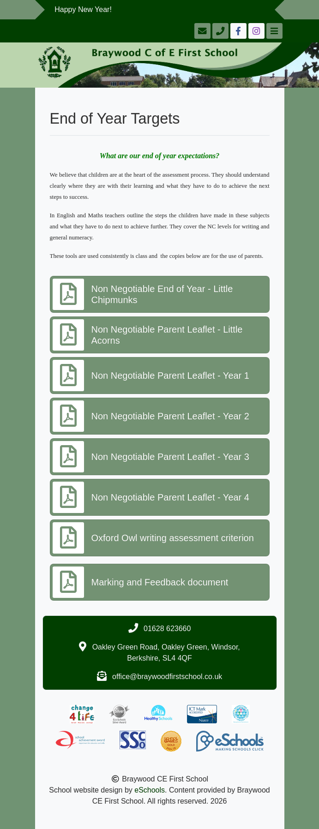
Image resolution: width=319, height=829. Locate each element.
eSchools (149, 790)
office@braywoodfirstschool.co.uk (167, 676)
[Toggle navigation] (274, 31)
